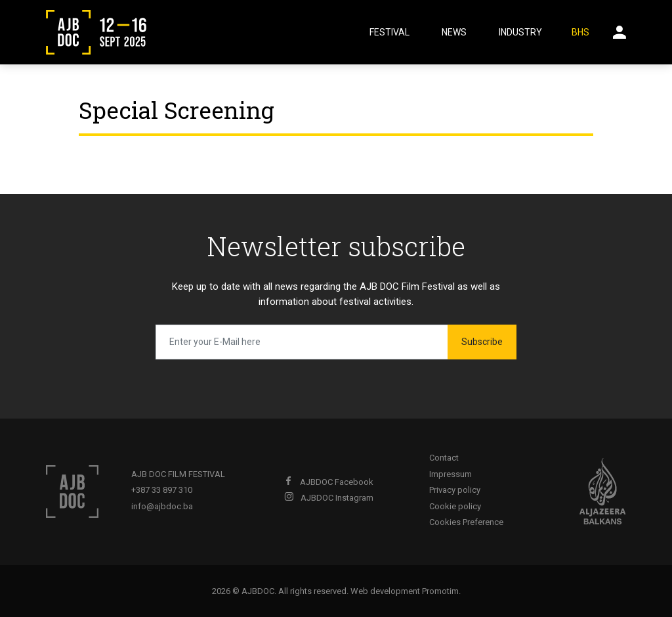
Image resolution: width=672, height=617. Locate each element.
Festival (389, 32)
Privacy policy (454, 490)
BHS (580, 32)
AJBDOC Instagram (328, 498)
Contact (444, 458)
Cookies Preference (466, 522)
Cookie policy (455, 506)
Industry (520, 32)
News (454, 32)
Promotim (440, 591)
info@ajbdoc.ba (162, 506)
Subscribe (482, 341)
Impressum (450, 474)
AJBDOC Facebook (328, 482)
